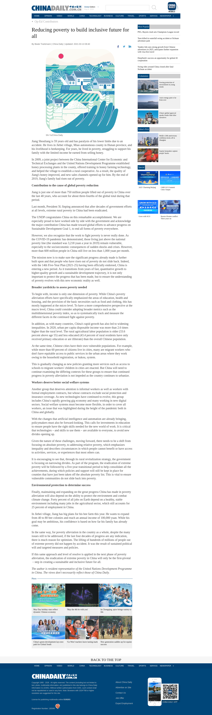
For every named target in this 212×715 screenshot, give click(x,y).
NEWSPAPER (165, 16)
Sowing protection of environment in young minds (167, 84)
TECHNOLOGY (95, 16)
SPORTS (142, 16)
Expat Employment (124, 703)
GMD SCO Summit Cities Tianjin (168, 188)
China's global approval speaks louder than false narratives (167, 115)
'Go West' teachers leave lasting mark (82, 642)
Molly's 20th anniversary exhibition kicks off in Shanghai (168, 138)
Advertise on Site (123, 687)
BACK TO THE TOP (106, 660)
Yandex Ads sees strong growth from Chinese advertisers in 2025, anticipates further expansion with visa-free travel (158, 49)
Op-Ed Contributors (46, 21)
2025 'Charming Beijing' (147, 187)
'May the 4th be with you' (77, 609)
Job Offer (120, 698)
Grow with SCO (144, 216)
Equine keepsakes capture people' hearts (168, 152)
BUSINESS (108, 16)
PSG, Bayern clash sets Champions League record (158, 32)
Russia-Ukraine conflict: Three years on (169, 217)
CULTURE (120, 16)
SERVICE (154, 16)
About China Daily (124, 682)
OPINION (48, 16)
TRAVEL (131, 16)
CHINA (82, 16)
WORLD (71, 16)
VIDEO (59, 16)
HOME (36, 16)
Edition (89, 7)
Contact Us (121, 693)
